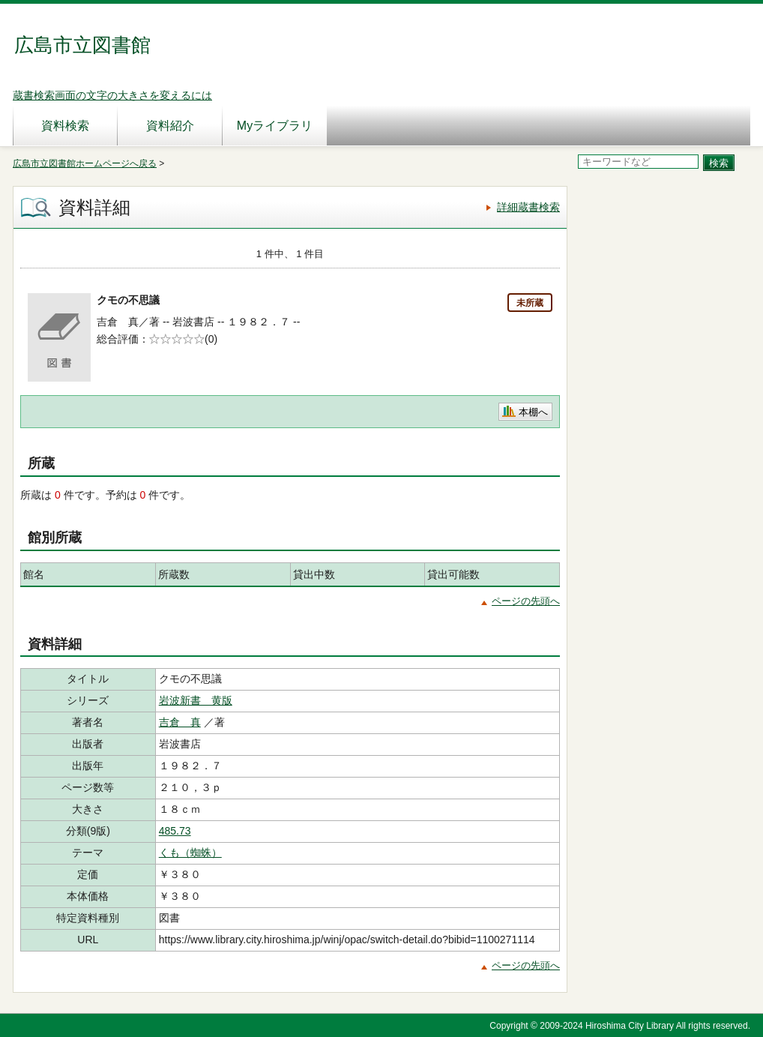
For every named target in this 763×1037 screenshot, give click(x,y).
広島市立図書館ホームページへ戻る (85, 163)
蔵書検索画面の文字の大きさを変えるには (112, 95)
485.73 (175, 831)
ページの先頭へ (526, 601)
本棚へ (533, 412)
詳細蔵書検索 (528, 207)
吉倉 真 (180, 722)
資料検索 (65, 125)
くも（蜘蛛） (190, 853)
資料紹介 (170, 125)
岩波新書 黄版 (195, 700)
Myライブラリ (275, 125)
